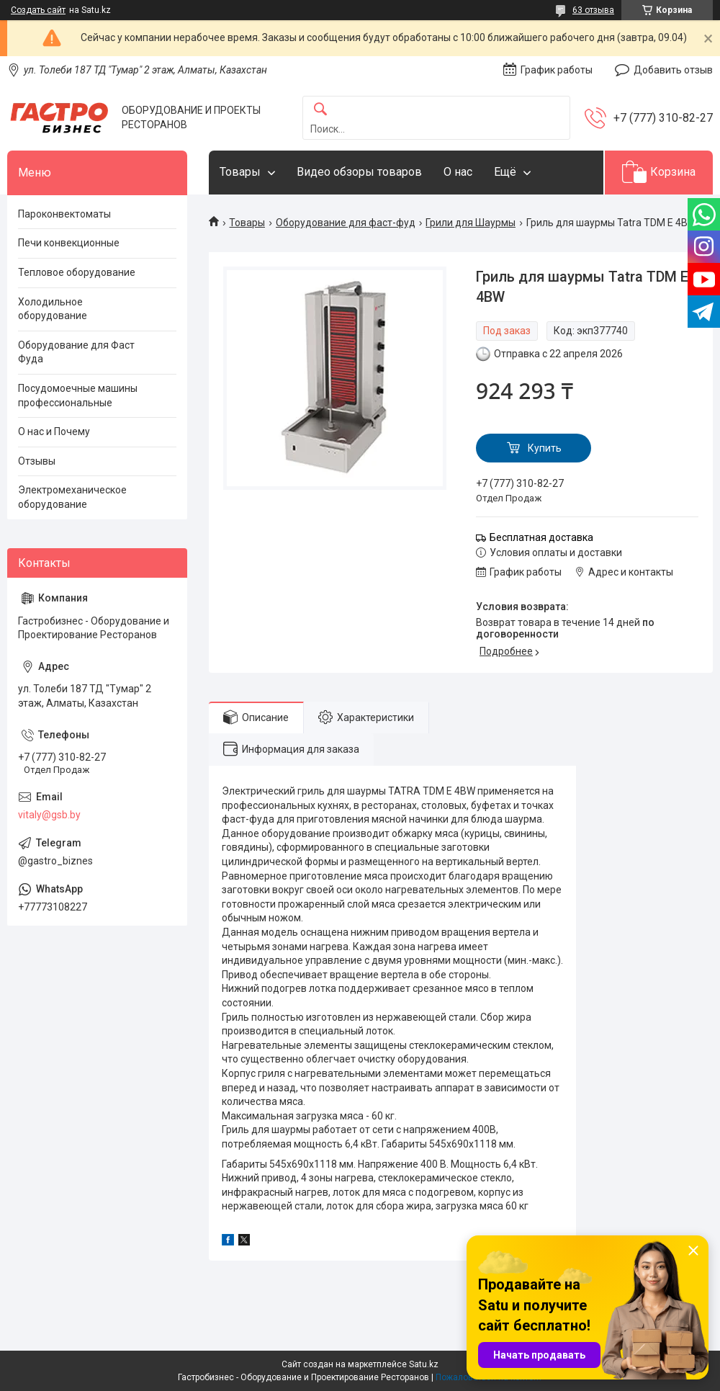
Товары (240, 172)
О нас (458, 172)
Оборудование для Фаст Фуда (76, 352)
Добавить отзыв (673, 70)
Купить (545, 448)
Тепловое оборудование (76, 272)
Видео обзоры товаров (359, 172)
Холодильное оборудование (52, 309)
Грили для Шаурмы (471, 222)
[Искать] (320, 110)
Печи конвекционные (69, 243)
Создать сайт (38, 10)
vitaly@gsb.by (49, 814)
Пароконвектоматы (64, 214)
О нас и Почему (54, 431)
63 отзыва (593, 10)
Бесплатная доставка (541, 537)
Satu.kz (423, 1364)
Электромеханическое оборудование (72, 497)
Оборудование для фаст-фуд (345, 222)
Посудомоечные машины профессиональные (78, 395)
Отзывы (36, 461)
